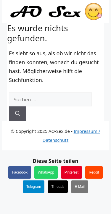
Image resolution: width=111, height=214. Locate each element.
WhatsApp (46, 172)
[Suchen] (17, 113)
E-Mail (80, 187)
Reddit (94, 172)
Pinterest (71, 172)
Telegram (33, 187)
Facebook (20, 172)
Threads (57, 187)
